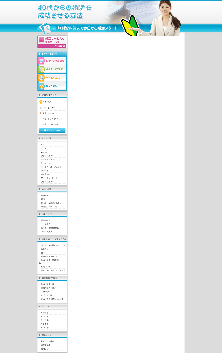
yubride (51, 113)
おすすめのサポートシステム (53, 270)
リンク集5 (45, 328)
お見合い (44, 249)
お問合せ (44, 349)
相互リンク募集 (47, 341)
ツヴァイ (44, 171)
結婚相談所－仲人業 (49, 256)
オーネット (52, 108)
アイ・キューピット (49, 178)
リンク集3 (45, 320)
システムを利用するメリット (53, 245)
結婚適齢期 (45, 195)
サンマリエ (45, 163)
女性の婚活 (45, 224)
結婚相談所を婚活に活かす (52, 299)
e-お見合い (45, 174)
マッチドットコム (55, 124)
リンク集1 (45, 313)
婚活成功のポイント (49, 207)
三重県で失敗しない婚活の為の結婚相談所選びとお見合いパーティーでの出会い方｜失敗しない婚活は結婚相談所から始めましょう (78, 11)
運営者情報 (45, 345)
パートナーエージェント (51, 167)
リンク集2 (45, 316)
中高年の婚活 (46, 231)
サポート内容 (46, 295)
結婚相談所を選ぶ (48, 288)
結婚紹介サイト (47, 267)
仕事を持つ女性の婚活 (50, 228)
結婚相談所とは (47, 284)
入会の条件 (45, 292)
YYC (49, 102)
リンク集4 (45, 324)
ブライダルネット (55, 119)
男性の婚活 (45, 220)
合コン (44, 253)
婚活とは (44, 199)
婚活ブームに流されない (51, 203)
